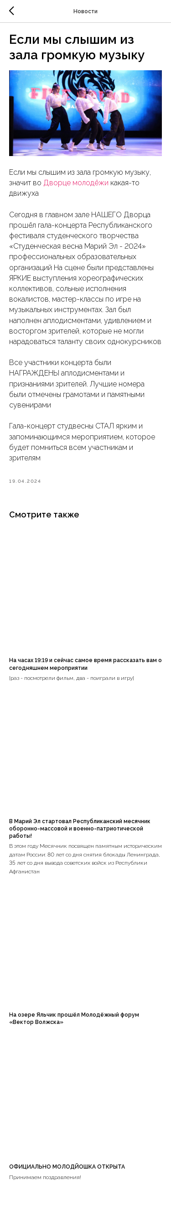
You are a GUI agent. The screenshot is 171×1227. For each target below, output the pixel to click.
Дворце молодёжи (76, 182)
